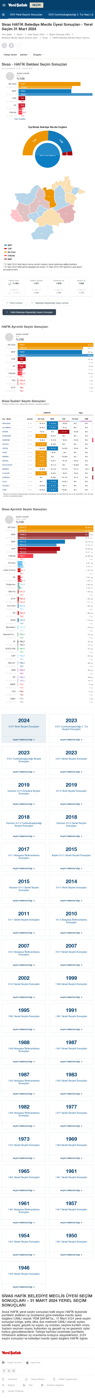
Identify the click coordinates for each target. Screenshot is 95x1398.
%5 (66, 153)
